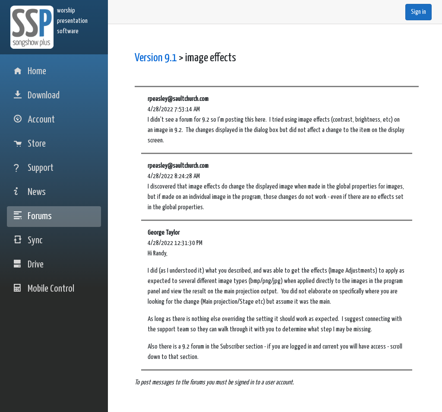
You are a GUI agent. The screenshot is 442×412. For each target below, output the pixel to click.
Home (30, 71)
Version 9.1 (156, 58)
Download (37, 96)
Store (30, 144)
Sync (28, 240)
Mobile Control (44, 289)
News (30, 192)
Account (34, 120)
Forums (33, 216)
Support (34, 168)
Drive (29, 265)
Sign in (418, 12)
